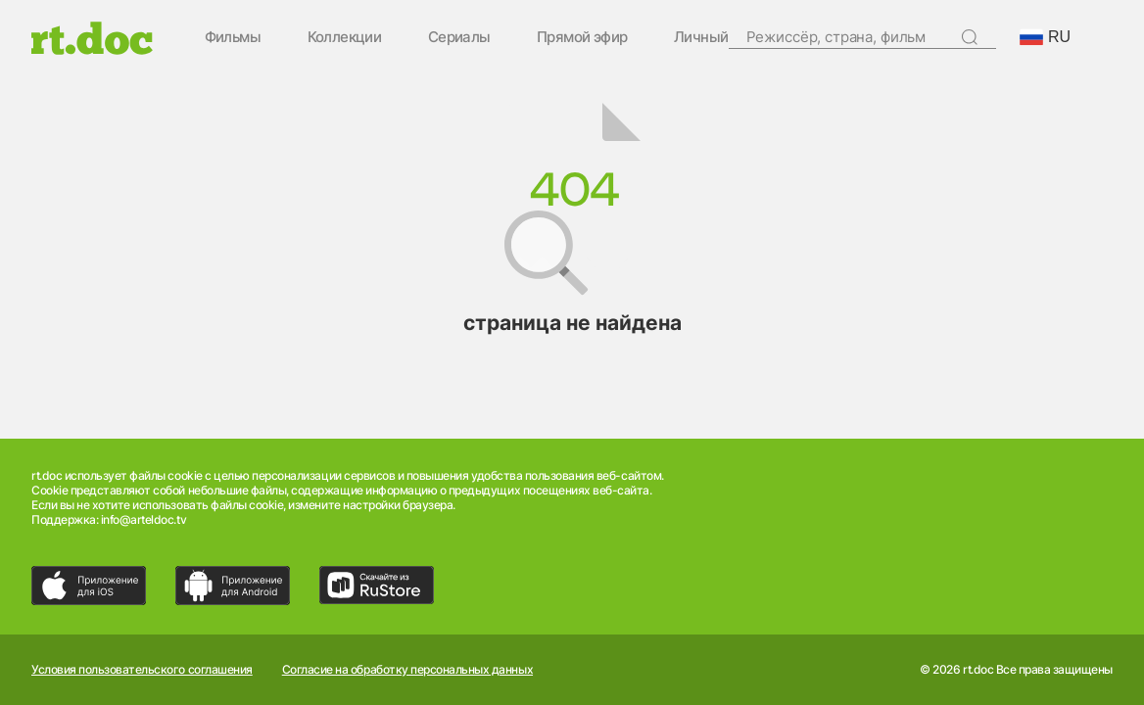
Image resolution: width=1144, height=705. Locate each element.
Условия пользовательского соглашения (142, 670)
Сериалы (459, 37)
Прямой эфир (582, 37)
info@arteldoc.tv (143, 519)
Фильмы (233, 37)
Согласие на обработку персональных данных (407, 670)
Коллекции (345, 37)
